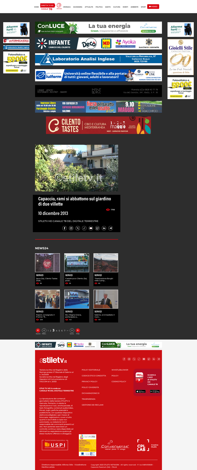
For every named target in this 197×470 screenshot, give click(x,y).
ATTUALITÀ (89, 7)
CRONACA (67, 7)
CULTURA (116, 7)
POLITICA (99, 7)
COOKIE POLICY (119, 381)
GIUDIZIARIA (77, 7)
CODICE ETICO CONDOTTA (94, 376)
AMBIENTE (134, 7)
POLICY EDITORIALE (91, 370)
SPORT (143, 7)
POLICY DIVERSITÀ (90, 387)
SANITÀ (108, 7)
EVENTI (125, 7)
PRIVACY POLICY (89, 381)
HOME (36, 7)
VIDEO (153, 6)
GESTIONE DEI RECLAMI (92, 405)
